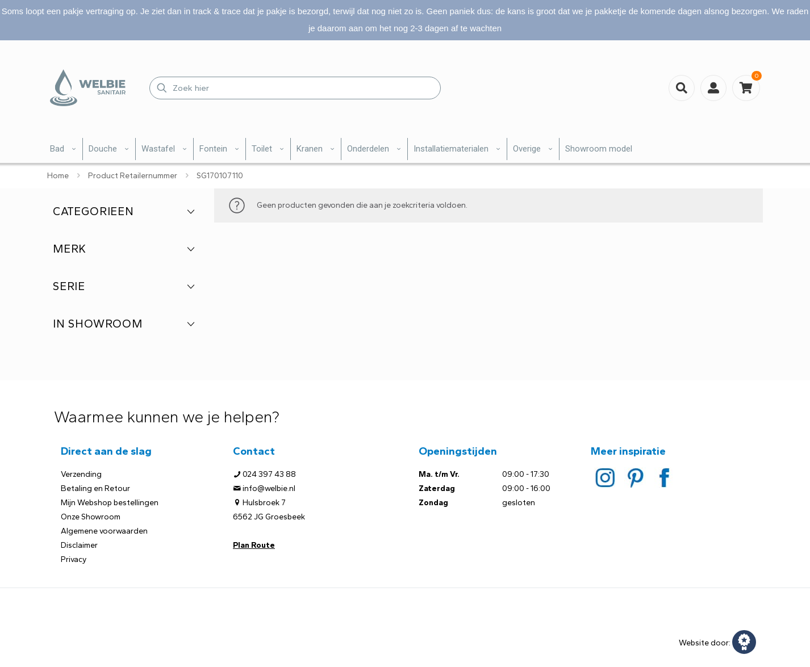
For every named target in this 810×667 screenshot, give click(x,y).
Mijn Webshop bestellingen (109, 502)
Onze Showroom (90, 517)
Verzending (81, 474)
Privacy (73, 559)
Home (58, 176)
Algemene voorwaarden (104, 531)
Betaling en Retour (95, 488)
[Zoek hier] (295, 88)
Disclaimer (79, 545)
